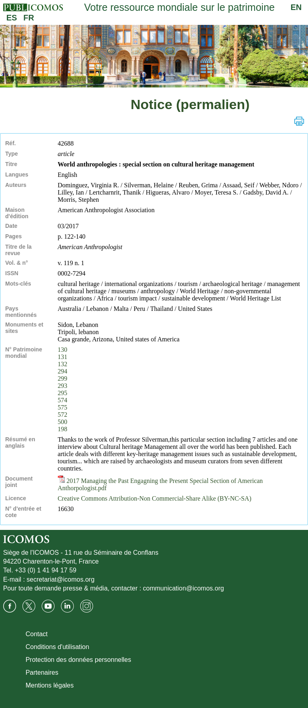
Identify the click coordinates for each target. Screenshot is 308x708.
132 (62, 364)
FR (28, 17)
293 (62, 385)
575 (62, 407)
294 (62, 371)
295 (62, 393)
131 (62, 356)
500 (62, 421)
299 (62, 378)
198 (62, 429)
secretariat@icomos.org (60, 579)
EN (296, 7)
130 (62, 349)
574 (62, 400)
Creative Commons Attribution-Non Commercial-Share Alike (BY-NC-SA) (154, 498)
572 (62, 414)
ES (11, 17)
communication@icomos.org (183, 588)
